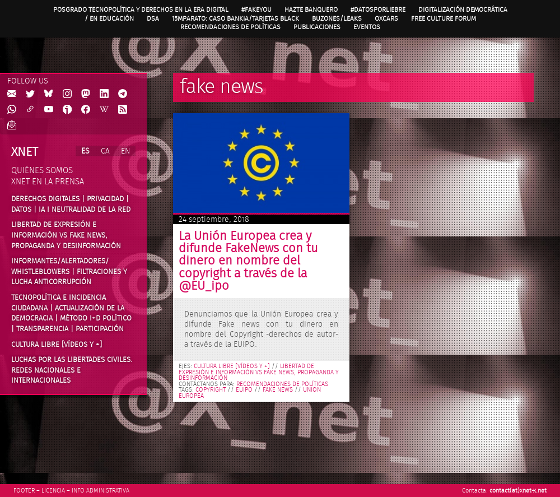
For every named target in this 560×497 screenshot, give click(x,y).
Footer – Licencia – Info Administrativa (71, 490)
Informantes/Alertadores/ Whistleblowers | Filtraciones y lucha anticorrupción (69, 271)
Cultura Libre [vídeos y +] (56, 345)
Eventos (366, 27)
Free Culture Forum (443, 18)
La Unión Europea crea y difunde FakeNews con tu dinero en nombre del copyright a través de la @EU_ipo (248, 261)
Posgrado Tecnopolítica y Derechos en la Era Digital (140, 9)
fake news (278, 390)
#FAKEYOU (256, 9)
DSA (153, 18)
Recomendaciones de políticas (230, 27)
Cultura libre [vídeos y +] (232, 366)
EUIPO (244, 390)
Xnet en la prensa (47, 182)
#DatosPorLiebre (378, 9)
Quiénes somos (42, 170)
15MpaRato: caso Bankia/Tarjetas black (235, 18)
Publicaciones (316, 27)
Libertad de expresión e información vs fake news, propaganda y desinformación (66, 235)
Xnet (24, 152)
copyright (210, 390)
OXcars (386, 18)
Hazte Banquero (311, 9)
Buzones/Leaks (337, 18)
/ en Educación (109, 18)
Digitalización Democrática (462, 9)
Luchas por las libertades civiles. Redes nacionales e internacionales (72, 370)
